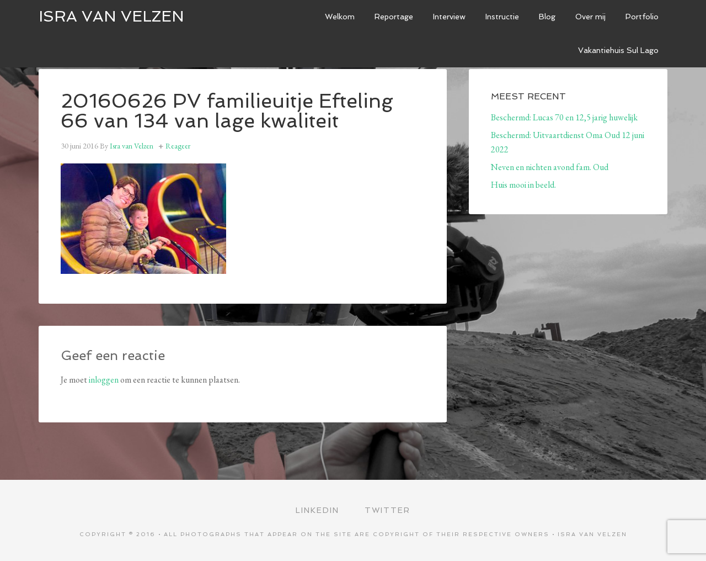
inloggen (104, 379)
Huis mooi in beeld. (523, 184)
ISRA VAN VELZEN (111, 16)
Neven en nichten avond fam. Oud (549, 167)
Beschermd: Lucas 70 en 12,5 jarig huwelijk (564, 117)
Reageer (177, 146)
